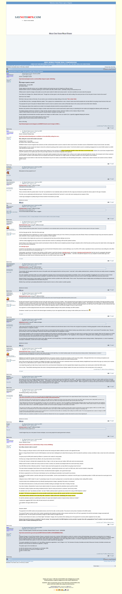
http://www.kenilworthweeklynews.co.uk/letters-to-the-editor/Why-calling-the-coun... (39, 136)
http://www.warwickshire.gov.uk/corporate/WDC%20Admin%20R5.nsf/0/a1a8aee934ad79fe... (39, 397)
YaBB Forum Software (53, 587)
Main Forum (17, 65)
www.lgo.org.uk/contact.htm (84, 252)
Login (64, 3)
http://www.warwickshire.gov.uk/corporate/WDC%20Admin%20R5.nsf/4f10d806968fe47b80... (41, 532)
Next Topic (113, 66)
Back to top (9, 129)
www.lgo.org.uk (25, 246)
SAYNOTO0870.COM (10, 65)
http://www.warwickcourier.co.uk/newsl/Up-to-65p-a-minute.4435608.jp (36, 444)
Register (70, 3)
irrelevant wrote (23, 185)
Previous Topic (107, 66)
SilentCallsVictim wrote (24, 224)
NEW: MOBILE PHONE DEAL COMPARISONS (60, 62)
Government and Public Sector (27, 65)
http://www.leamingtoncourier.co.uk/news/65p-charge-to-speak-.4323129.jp (37, 79)
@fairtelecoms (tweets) (23, 200)
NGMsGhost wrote (23, 267)
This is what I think (71, 99)
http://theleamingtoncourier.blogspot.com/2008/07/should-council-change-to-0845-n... (39, 124)
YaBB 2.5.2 (68, 586)
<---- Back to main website (28, 20)
